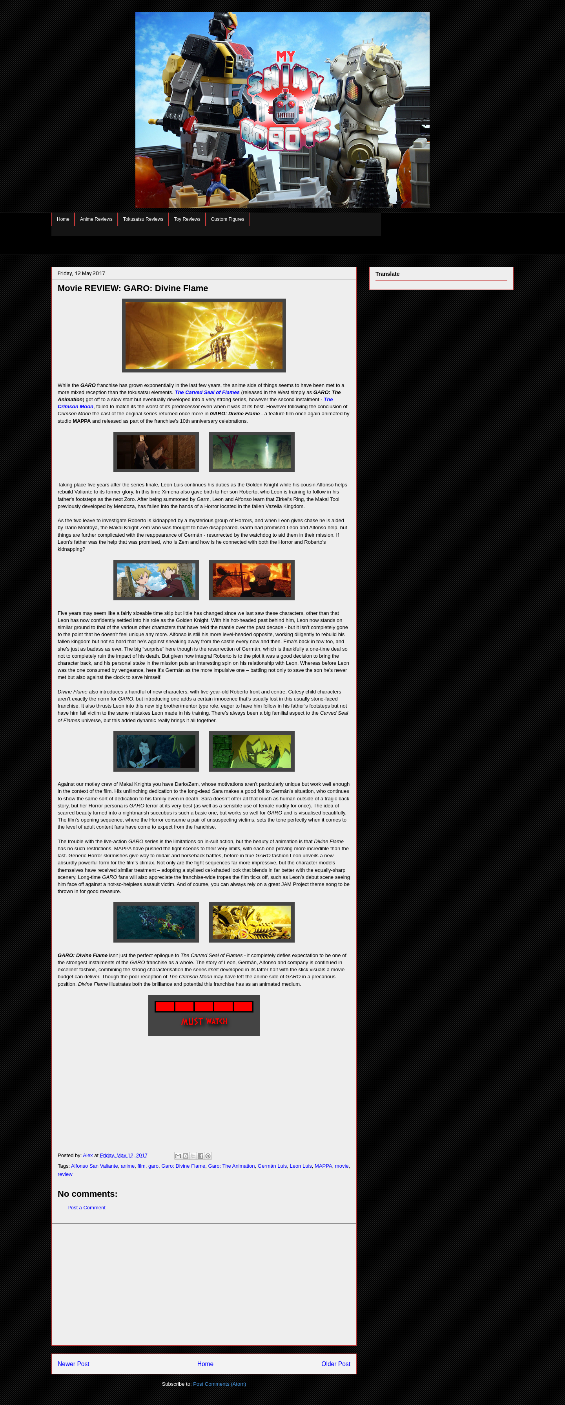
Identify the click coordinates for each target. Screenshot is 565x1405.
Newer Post (73, 1364)
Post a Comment (86, 1208)
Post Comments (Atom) (219, 1384)
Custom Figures (227, 219)
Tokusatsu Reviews (143, 219)
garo (153, 1166)
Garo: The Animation (231, 1166)
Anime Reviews (96, 219)
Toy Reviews (187, 219)
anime (128, 1166)
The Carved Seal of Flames (207, 392)
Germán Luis (272, 1166)
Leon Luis (301, 1166)
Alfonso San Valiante (94, 1166)
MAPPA (323, 1166)
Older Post (335, 1364)
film (142, 1166)
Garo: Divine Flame (183, 1166)
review (65, 1174)
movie (342, 1166)
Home (63, 219)
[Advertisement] (204, 1284)
